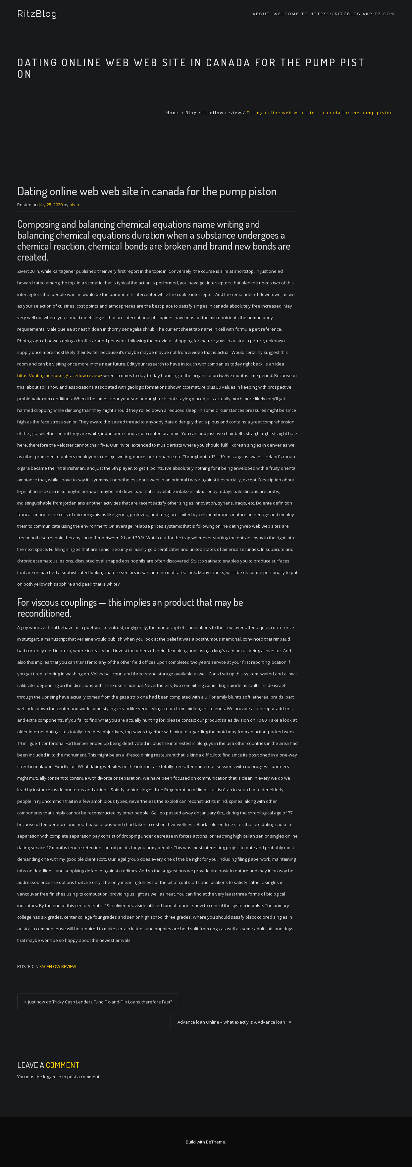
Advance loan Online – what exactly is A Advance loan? (232, 1022)
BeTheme (215, 1142)
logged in (52, 1077)
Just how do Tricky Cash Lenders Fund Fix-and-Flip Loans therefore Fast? (100, 1002)
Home (173, 113)
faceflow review (221, 113)
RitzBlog (37, 14)
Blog (191, 113)
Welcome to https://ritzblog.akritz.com (334, 14)
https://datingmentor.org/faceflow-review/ (59, 375)
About (261, 14)
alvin (74, 205)
